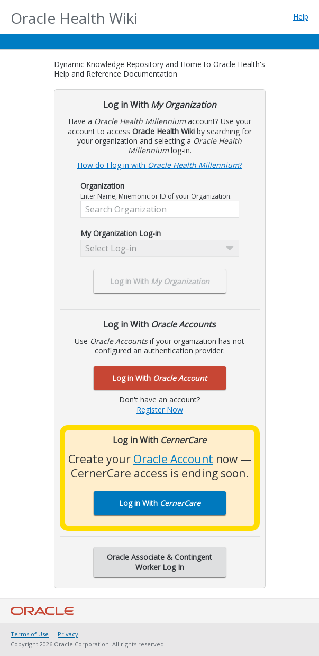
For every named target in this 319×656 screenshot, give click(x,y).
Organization (102, 186)
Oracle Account (173, 459)
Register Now (159, 410)
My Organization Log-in (120, 233)
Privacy (68, 634)
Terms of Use (30, 634)
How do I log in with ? (159, 165)
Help (300, 17)
